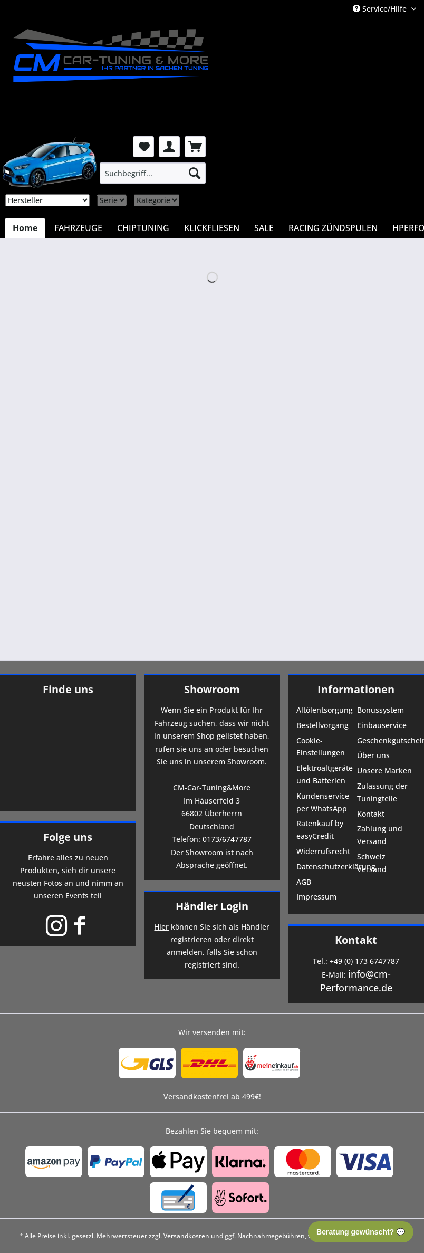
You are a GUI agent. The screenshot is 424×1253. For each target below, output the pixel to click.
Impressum (316, 897)
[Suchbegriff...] (153, 173)
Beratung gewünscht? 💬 (360, 1232)
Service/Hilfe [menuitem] (381, 9)
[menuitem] (153, 173)
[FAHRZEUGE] (78, 228)
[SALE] (264, 228)
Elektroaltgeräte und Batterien (324, 774)
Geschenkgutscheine (386, 740)
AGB (303, 882)
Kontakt (370, 814)
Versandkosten (186, 1235)
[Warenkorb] (195, 146)
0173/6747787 (227, 839)
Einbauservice (382, 725)
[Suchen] (195, 173)
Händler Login (212, 906)
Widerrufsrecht (323, 851)
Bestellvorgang (322, 725)
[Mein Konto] (169, 146)
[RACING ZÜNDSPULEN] (333, 228)
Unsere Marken (384, 771)
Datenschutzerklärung (325, 867)
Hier (161, 927)
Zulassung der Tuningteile (382, 792)
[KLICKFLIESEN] (212, 228)
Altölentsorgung (324, 710)
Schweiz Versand (372, 863)
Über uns (373, 755)
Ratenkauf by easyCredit (319, 829)
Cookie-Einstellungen (320, 746)
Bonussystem (380, 710)
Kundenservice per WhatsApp (322, 802)
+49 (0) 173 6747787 (364, 961)
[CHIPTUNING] (143, 228)
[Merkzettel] (143, 146)
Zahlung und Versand (379, 835)
